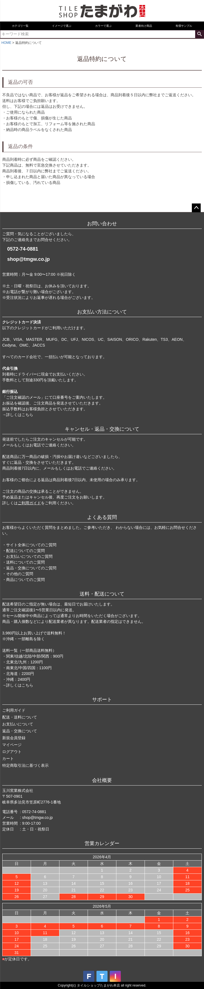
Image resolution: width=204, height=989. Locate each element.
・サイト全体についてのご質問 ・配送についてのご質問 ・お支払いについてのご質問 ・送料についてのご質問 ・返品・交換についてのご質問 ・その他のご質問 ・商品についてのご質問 (29, 562)
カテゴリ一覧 (20, 25)
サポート (102, 699)
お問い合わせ (102, 223)
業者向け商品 (143, 25)
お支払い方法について (102, 312)
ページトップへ (196, 207)
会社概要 (102, 780)
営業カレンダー (102, 843)
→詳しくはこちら (17, 414)
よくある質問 (102, 517)
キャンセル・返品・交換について (102, 429)
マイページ (12, 745)
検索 (199, 34)
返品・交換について (19, 731)
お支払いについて (17, 724)
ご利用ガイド (29, 503)
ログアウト (12, 751)
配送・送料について (19, 717)
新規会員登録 (13, 738)
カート (8, 758)
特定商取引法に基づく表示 (25, 765)
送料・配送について (102, 594)
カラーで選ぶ (103, 25)
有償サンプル (184, 25)
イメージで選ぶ (61, 25)
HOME (6, 43)
